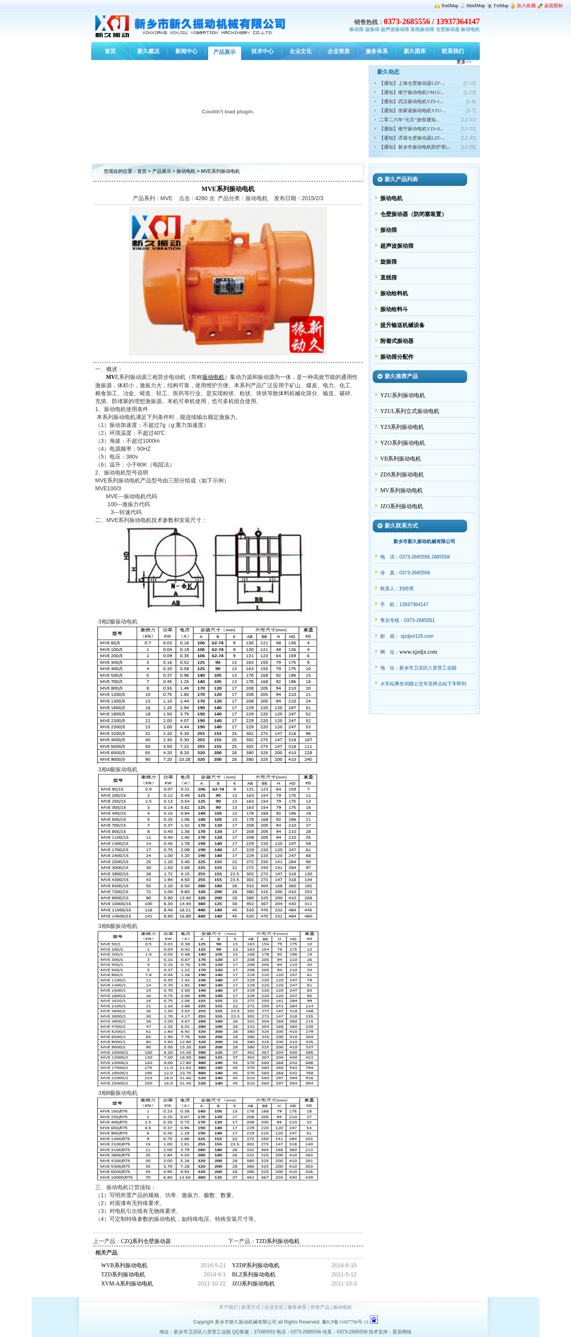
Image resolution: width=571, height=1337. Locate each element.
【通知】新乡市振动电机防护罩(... (415, 147)
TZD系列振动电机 (278, 1241)
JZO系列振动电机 (253, 1284)
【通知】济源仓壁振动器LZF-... (412, 138)
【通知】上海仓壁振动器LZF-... (412, 83)
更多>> (463, 62)
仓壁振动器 (448, 29)
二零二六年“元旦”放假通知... (409, 119)
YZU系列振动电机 (402, 395)
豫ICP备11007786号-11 (345, 1322)
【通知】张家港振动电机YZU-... (412, 110)
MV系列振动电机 (401, 490)
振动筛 (356, 29)
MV (110, 377)
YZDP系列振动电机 (256, 1265)
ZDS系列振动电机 (402, 475)
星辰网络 (402, 1332)
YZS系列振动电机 (402, 427)
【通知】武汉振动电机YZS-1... (411, 101)
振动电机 (470, 29)
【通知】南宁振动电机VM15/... (411, 92)
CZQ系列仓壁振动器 (146, 1241)
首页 (142, 171)
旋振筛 (372, 29)
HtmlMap (476, 5)
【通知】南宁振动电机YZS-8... (411, 129)
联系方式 (251, 1307)
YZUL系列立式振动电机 (409, 411)
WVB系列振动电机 (124, 1265)
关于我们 (228, 1307)
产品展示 (161, 171)
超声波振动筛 (395, 29)
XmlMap (449, 5)
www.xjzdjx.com (418, 652)
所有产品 (320, 1307)
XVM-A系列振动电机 (127, 1284)
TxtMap (501, 5)
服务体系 (297, 1307)
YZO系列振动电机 (402, 443)
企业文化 (274, 1307)
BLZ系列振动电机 (254, 1275)
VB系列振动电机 (400, 459)
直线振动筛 (422, 29)
